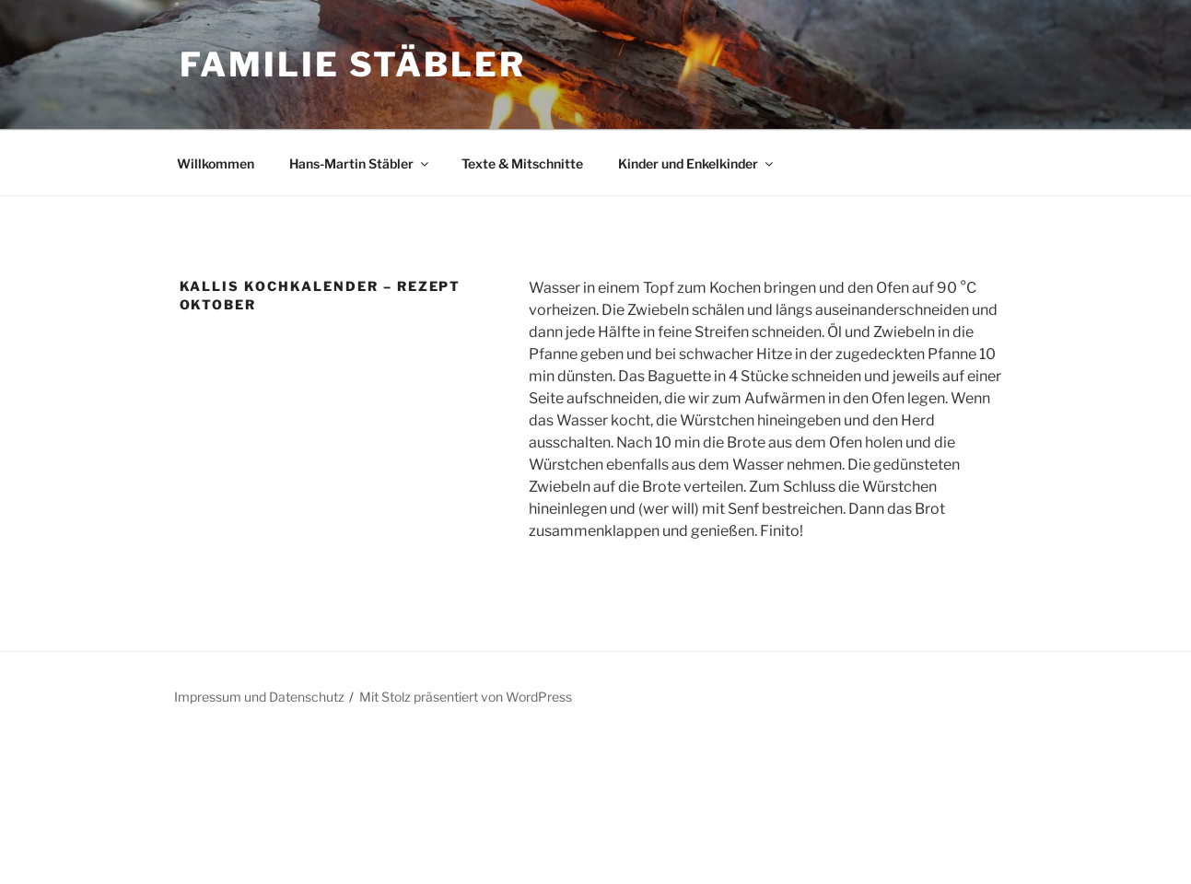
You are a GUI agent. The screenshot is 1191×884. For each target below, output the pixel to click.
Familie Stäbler (353, 64)
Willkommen (215, 163)
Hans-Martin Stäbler (360, 163)
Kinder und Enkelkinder (697, 163)
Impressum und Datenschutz (259, 696)
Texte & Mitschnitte (522, 163)
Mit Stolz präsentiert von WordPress (465, 696)
